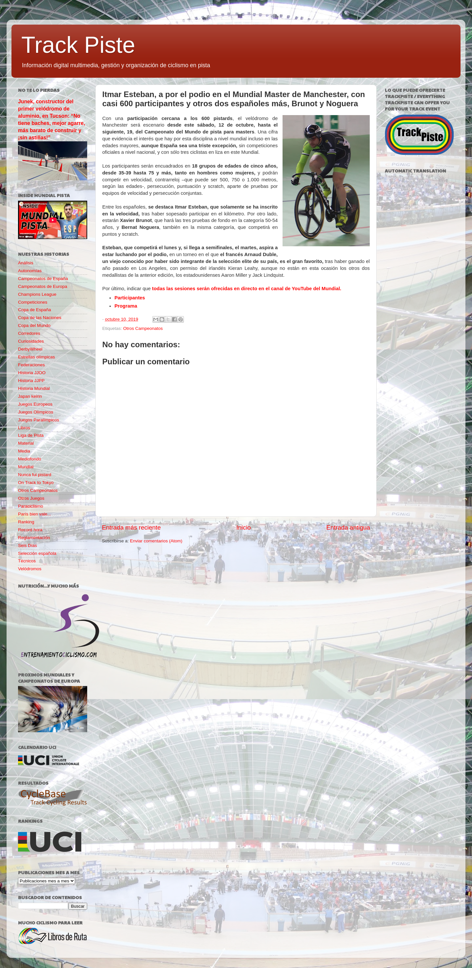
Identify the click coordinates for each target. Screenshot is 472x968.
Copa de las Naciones (39, 317)
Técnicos (27, 560)
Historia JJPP (31, 380)
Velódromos (29, 568)
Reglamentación (34, 537)
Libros (24, 427)
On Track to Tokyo (36, 482)
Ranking (26, 521)
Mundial (25, 466)
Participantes (129, 297)
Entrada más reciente (131, 527)
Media (24, 451)
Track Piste (78, 45)
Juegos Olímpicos (35, 412)
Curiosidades (31, 341)
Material (26, 443)
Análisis (25, 262)
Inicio (243, 527)
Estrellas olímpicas (36, 356)
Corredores (29, 333)
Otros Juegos (31, 498)
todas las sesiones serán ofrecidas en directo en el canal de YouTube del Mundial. (246, 288)
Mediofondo (29, 458)
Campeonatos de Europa (42, 286)
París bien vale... (34, 514)
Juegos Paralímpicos (38, 419)
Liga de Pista (31, 435)
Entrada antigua (348, 527)
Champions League (37, 294)
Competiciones (32, 302)
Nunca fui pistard (34, 474)
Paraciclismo (30, 506)
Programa (125, 306)
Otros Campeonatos (143, 328)
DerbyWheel (30, 349)
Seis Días (27, 545)
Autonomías (30, 270)
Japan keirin (30, 396)
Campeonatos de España (43, 278)
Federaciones (31, 364)
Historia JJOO (32, 372)
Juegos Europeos (35, 404)
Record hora (30, 529)
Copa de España (34, 309)
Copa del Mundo (34, 325)
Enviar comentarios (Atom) (156, 540)
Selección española (37, 553)
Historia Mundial (34, 388)
